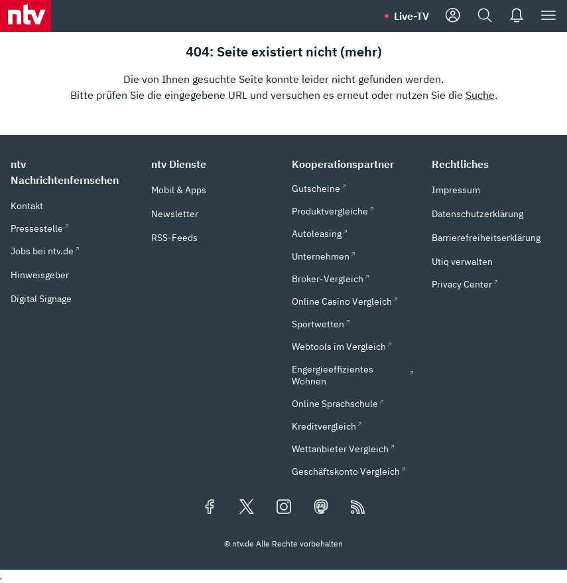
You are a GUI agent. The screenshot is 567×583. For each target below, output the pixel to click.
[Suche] (485, 16)
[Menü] (548, 16)
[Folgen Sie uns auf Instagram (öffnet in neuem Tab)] (284, 508)
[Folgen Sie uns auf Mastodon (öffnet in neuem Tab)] (321, 508)
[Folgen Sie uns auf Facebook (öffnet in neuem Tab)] (209, 508)
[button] (73, 172)
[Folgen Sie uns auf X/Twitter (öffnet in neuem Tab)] (246, 508)
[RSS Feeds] (358, 508)
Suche (480, 95)
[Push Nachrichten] (517, 16)
